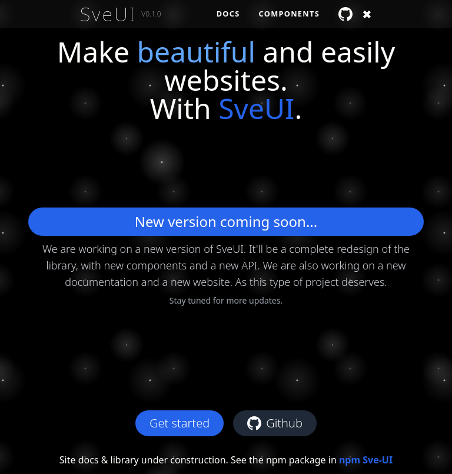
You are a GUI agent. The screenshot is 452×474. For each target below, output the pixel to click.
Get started (179, 423)
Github (275, 423)
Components (289, 13)
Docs (228, 13)
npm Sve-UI (366, 459)
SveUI (108, 14)
